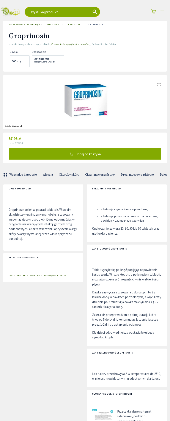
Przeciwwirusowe (32, 275)
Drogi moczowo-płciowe (137, 174)
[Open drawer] (162, 12)
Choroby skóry (69, 174)
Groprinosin (95, 24)
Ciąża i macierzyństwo (100, 174)
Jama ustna (52, 24)
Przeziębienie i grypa (55, 275)
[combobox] (69, 12)
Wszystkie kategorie (20, 174)
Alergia (47, 174)
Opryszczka (73, 24)
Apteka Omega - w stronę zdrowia (23, 24)
